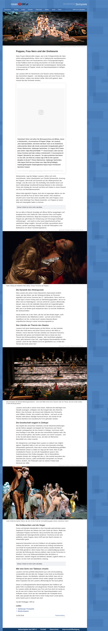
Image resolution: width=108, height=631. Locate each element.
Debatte (30, 9)
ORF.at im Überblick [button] (79, 9)
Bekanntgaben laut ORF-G (27, 629)
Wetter (47, 9)
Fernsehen (8, 9)
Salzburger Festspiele (35, 171)
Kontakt (43, 629)
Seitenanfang (60, 615)
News (60, 9)
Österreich (39, 9)
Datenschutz (54, 629)
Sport (53, 9)
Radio (23, 9)
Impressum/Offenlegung (70, 629)
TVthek (16, 9)
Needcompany (23, 611)
